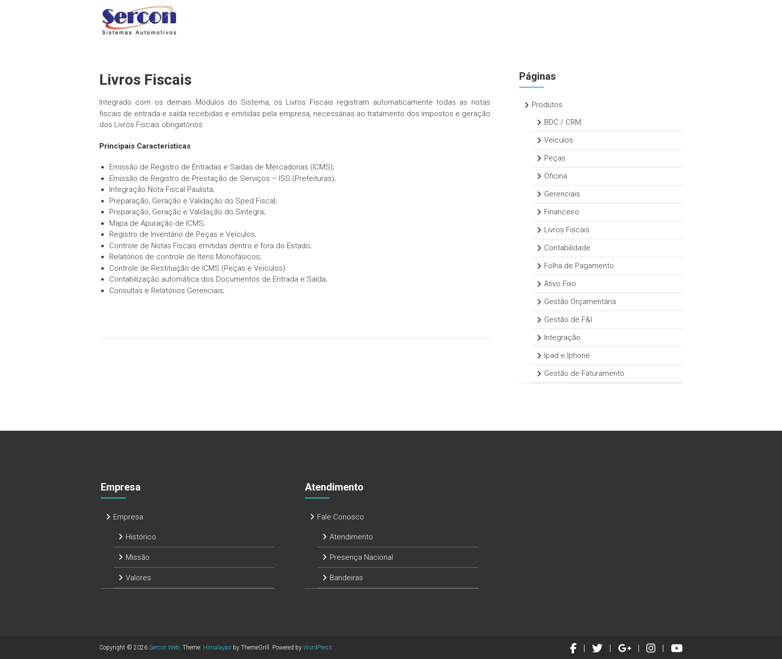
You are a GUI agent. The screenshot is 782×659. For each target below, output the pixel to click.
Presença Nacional (361, 557)
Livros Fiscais (566, 229)
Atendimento (555, 19)
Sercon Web (164, 647)
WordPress (317, 647)
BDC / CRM (562, 122)
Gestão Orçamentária (580, 301)
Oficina (555, 175)
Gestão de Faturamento (584, 373)
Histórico (141, 536)
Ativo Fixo (560, 283)
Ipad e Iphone (567, 355)
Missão (138, 557)
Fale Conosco (622, 19)
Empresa (389, 19)
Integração (562, 337)
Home (346, 19)
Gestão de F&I (568, 319)
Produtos (442, 19)
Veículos (558, 140)
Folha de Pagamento (579, 265)
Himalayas (217, 647)
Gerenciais (562, 193)
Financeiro (561, 211)
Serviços (496, 19)
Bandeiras (346, 577)
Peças (555, 158)
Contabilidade (567, 247)
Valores (138, 577)
